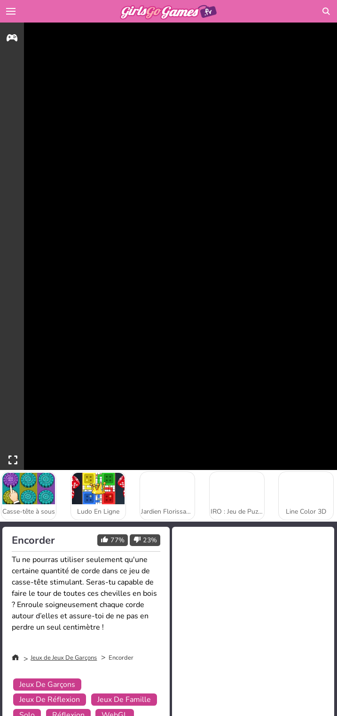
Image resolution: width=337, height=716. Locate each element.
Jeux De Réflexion (49, 699)
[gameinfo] (12, 39)
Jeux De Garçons (47, 684)
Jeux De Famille (124, 699)
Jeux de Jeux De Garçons (64, 658)
